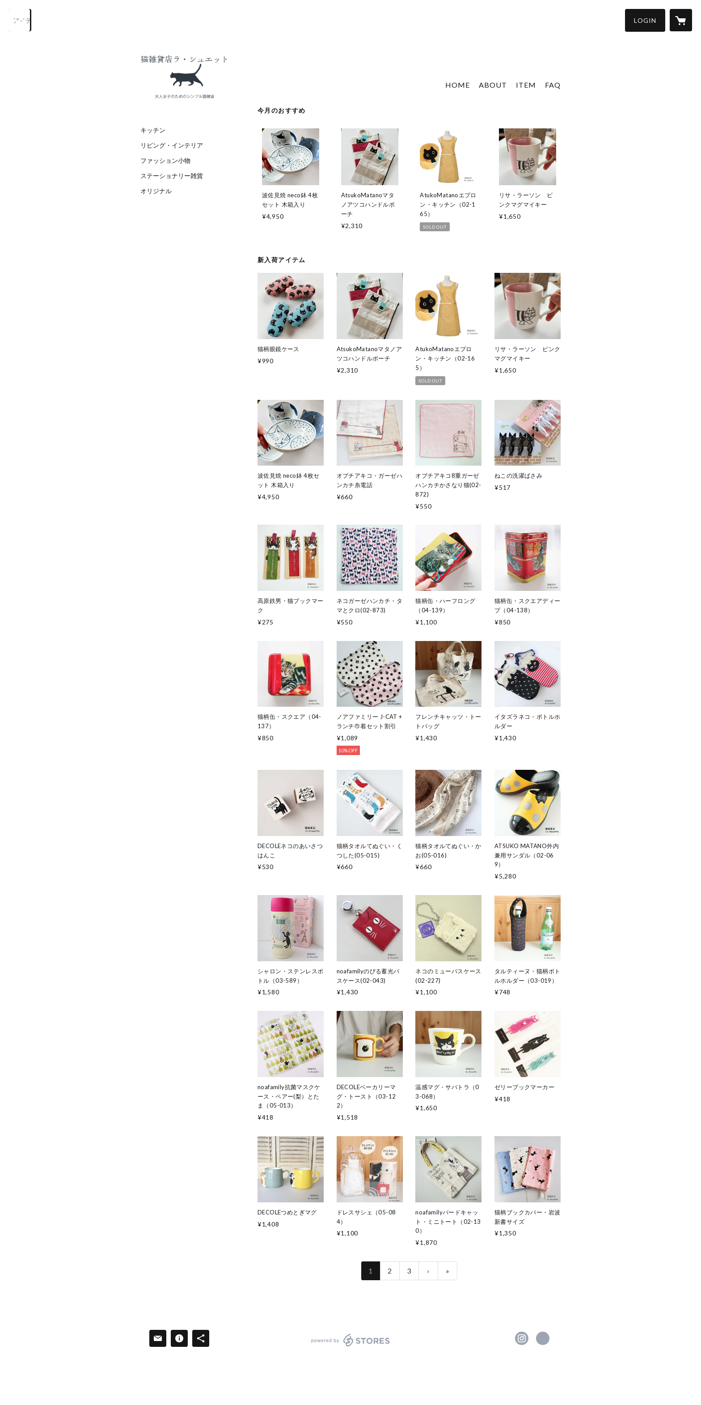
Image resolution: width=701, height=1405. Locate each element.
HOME (457, 85)
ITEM (526, 85)
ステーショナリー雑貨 (171, 176)
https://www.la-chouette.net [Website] (542, 1338)
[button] (645, 20)
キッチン (152, 130)
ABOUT (493, 85)
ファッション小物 (165, 160)
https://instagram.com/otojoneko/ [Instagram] (521, 1338)
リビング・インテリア (171, 145)
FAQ (553, 85)
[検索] (20, 20)
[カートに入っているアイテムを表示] (681, 20)
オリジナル (156, 191)
